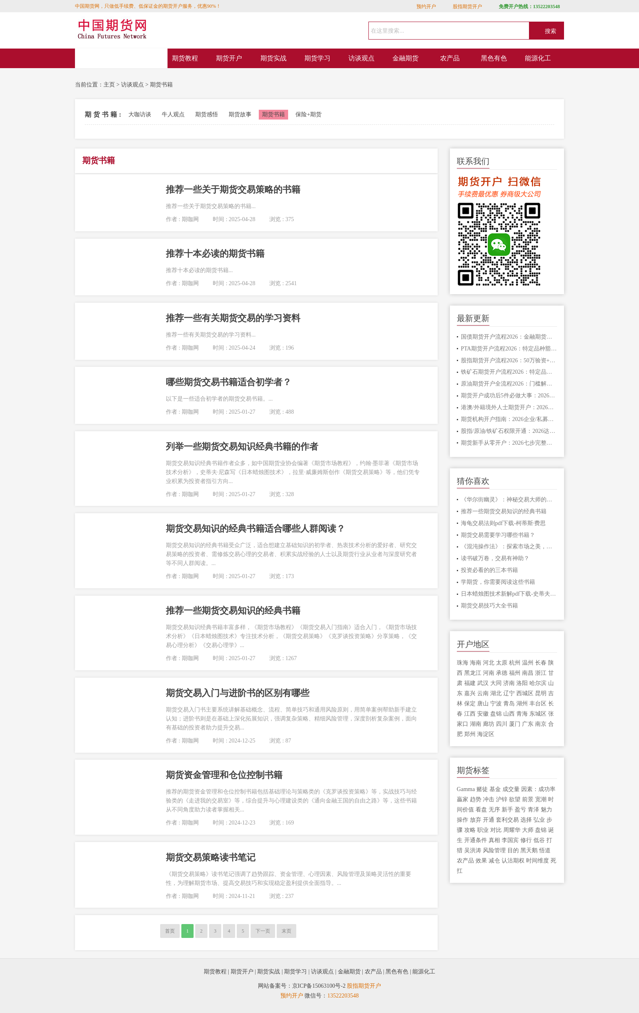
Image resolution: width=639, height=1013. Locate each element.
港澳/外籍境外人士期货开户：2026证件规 (509, 407)
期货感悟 (206, 114)
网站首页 (121, 58)
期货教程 (185, 58)
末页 (286, 931)
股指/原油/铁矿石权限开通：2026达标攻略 (509, 431)
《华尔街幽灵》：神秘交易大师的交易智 (509, 500)
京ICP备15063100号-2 (319, 986)
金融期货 (405, 58)
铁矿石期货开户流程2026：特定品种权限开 (509, 372)
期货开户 (229, 58)
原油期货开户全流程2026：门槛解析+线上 (509, 384)
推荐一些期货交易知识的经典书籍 (503, 511)
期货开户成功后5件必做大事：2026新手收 (509, 395)
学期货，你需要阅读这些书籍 (498, 582)
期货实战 (273, 58)
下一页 (263, 931)
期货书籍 (161, 85)
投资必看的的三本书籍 (489, 570)
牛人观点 (173, 114)
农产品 (450, 58)
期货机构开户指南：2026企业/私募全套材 (509, 419)
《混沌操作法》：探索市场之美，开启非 (509, 546)
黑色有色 (494, 58)
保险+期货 (308, 114)
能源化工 (538, 58)
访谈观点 (361, 58)
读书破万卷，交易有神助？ (495, 558)
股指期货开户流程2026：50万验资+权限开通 (509, 360)
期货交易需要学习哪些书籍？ (498, 535)
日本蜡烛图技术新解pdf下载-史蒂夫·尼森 (509, 594)
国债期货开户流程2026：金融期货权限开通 (509, 337)
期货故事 (240, 114)
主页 (109, 85)
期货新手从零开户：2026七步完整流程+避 (509, 443)
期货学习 (317, 58)
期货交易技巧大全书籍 (489, 606)
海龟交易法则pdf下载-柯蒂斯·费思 (503, 523)
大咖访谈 (139, 114)
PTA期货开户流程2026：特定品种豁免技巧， (509, 349)
